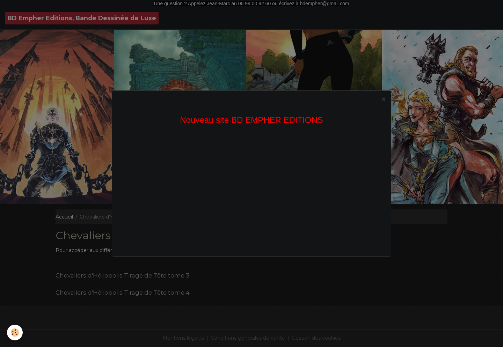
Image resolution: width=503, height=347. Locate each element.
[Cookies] (15, 332)
